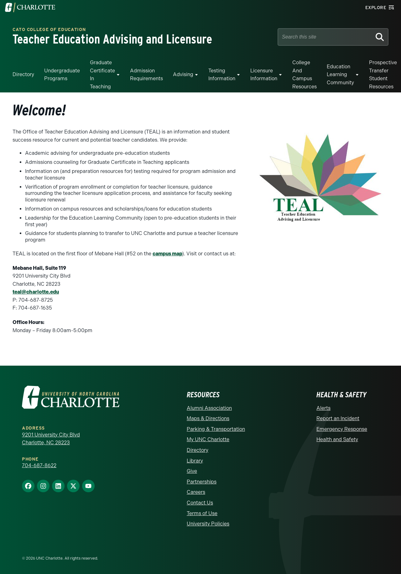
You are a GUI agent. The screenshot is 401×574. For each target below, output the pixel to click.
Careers (196, 492)
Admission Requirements (146, 75)
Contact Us (200, 503)
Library (195, 461)
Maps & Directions (208, 418)
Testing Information (221, 75)
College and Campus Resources (304, 75)
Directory (23, 74)
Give (192, 471)
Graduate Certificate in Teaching (102, 75)
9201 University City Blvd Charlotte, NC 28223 (51, 439)
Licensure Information (263, 75)
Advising (183, 74)
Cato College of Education (49, 30)
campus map (167, 254)
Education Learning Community (340, 75)
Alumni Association (209, 408)
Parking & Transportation (216, 429)
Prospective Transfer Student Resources (383, 75)
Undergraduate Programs (62, 75)
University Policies (208, 524)
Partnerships (201, 482)
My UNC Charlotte (208, 439)
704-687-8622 (39, 465)
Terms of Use (202, 513)
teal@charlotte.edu (36, 292)
